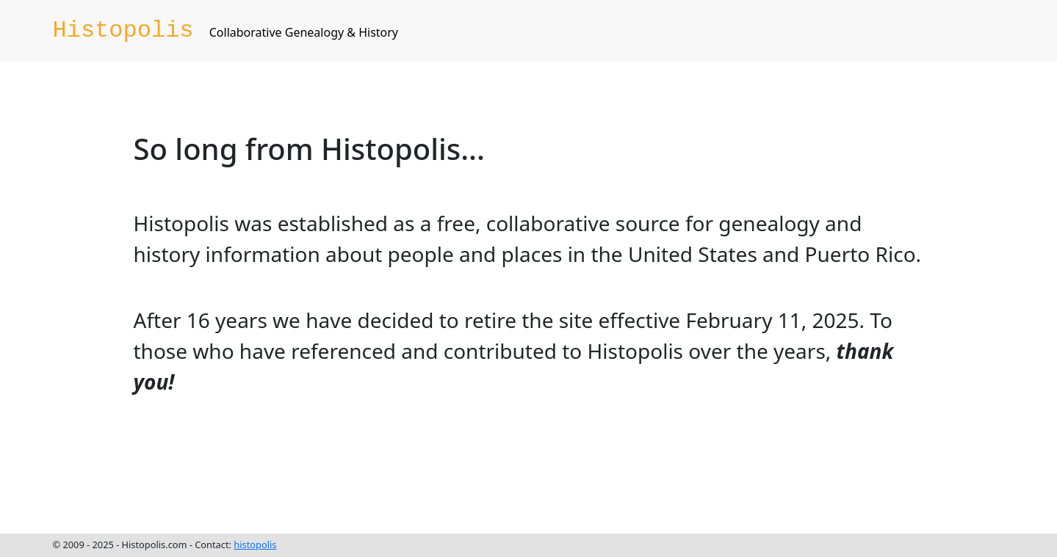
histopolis (255, 544)
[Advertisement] (401, 465)
